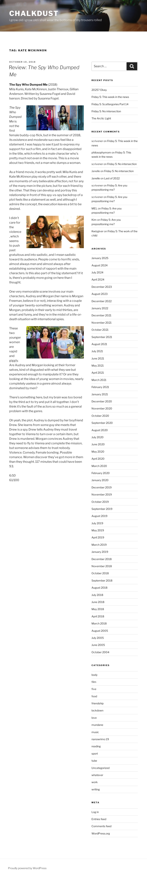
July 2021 (97, 351)
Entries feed (98, 819)
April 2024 (97, 279)
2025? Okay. (99, 89)
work (94, 782)
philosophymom (101, 152)
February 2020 (100, 473)
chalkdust (34, 13)
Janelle (95, 178)
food (94, 696)
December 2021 (101, 315)
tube (94, 760)
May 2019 (97, 530)
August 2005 (99, 630)
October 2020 (100, 415)
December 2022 (101, 301)
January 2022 (99, 308)
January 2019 (99, 551)
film (93, 681)
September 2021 (101, 337)
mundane (97, 724)
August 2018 (99, 587)
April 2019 (97, 537)
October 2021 (100, 329)
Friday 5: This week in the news (110, 96)
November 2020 (101, 408)
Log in (95, 812)
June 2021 (97, 358)
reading (96, 746)
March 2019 (99, 544)
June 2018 (97, 602)
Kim (93, 219)
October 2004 (100, 652)
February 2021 (100, 387)
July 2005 (97, 637)
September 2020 (102, 422)
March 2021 (98, 379)
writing (95, 789)
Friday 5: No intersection (106, 111)
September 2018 (101, 580)
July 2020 (97, 437)
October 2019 (100, 501)
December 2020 (101, 401)
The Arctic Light (101, 118)
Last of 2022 (112, 178)
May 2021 (97, 365)
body (94, 674)
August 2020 (99, 430)
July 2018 (97, 594)
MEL (94, 208)
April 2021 (97, 372)
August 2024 (99, 265)
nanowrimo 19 (100, 739)
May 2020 (97, 451)
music (95, 732)
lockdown (97, 710)
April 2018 (97, 616)
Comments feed (101, 826)
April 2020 (98, 458)
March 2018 (99, 623)
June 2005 (98, 644)
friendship (97, 703)
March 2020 (99, 466)
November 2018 (101, 566)
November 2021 (101, 322)
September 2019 (101, 508)
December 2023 (101, 286)
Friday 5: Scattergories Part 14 (109, 104)
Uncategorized (100, 768)
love (94, 717)
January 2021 (99, 394)
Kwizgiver (97, 231)
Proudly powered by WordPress (27, 868)
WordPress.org (100, 833)
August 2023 (99, 293)
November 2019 (101, 494)
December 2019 (101, 487)
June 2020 (98, 444)
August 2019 (99, 516)
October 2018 (100, 573)
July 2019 (97, 523)
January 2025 (99, 258)
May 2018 (97, 609)
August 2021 (99, 344)
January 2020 (100, 480)
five (93, 689)
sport (94, 753)
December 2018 (101, 559)
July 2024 (97, 272)
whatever (97, 775)
